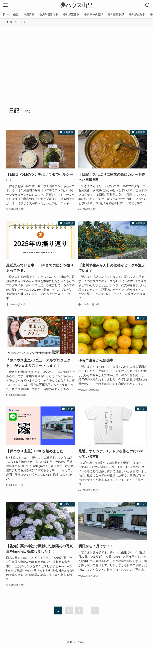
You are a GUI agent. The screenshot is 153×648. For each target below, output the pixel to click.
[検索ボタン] (147, 5)
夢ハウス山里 (76, 5)
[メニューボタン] (5, 5)
